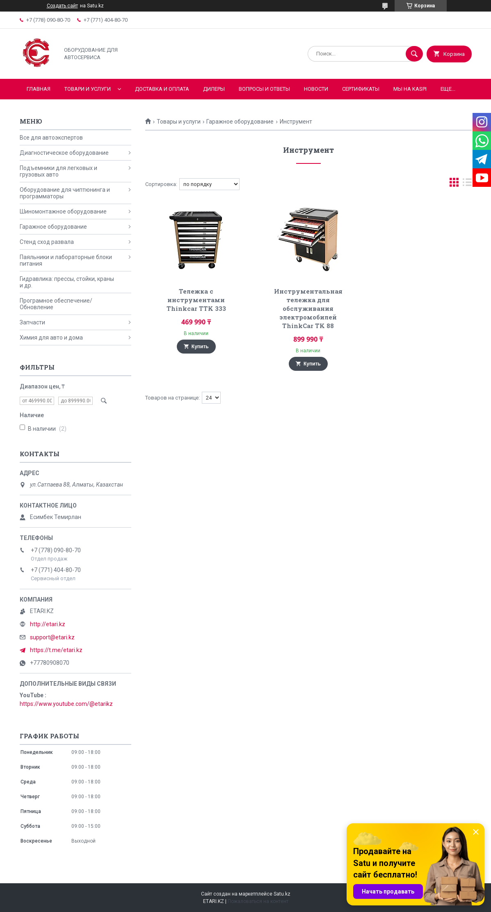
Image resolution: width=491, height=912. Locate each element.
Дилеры (214, 89)
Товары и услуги (179, 121)
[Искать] (414, 54)
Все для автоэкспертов (51, 137)
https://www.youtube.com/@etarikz (66, 704)
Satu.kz (282, 894)
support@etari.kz (52, 637)
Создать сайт (62, 6)
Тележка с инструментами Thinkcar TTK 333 (196, 299)
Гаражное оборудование (240, 121)
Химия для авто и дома (51, 337)
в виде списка (467, 184)
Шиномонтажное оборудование (63, 211)
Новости (316, 89)
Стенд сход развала (47, 242)
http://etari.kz (47, 624)
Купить (200, 346)
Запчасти (32, 322)
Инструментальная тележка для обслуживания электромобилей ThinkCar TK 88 (308, 308)
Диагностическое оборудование (64, 152)
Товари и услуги (87, 89)
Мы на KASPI (410, 89)
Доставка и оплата (162, 89)
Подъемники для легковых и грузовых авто (58, 171)
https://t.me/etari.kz (56, 650)
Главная (38, 89)
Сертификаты (360, 89)
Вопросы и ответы (264, 89)
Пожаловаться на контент (258, 901)
